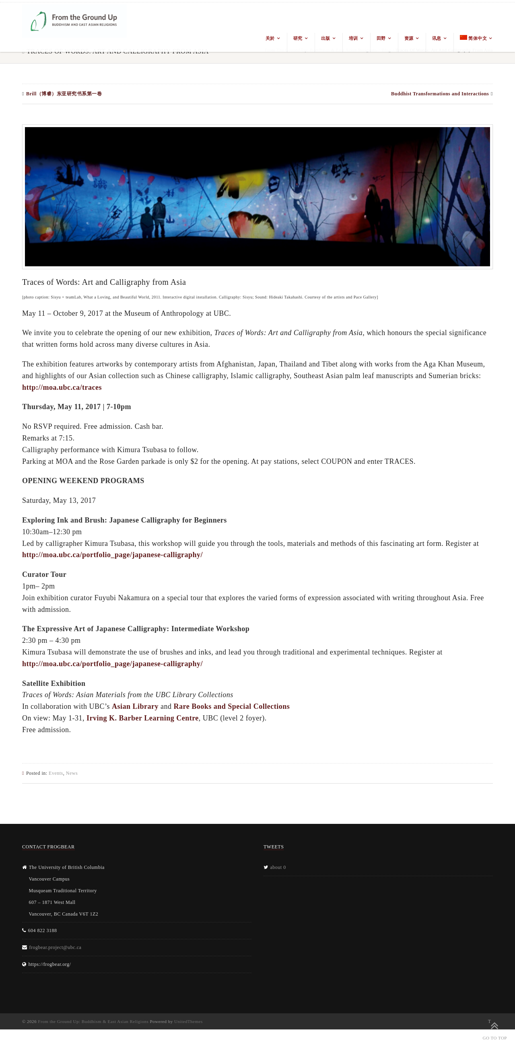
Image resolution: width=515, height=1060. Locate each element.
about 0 (278, 867)
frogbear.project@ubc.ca (55, 947)
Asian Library (135, 706)
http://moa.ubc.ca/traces (62, 387)
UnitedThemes (188, 1021)
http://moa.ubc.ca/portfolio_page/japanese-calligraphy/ (112, 555)
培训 (353, 38)
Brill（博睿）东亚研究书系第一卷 (64, 94)
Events (56, 773)
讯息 (436, 38)
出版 (325, 38)
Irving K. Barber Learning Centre (143, 718)
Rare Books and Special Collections (232, 706)
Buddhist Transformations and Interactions (440, 94)
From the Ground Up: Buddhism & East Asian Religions (93, 1021)
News (72, 773)
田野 (381, 38)
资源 (409, 38)
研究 (298, 38)
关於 (270, 38)
